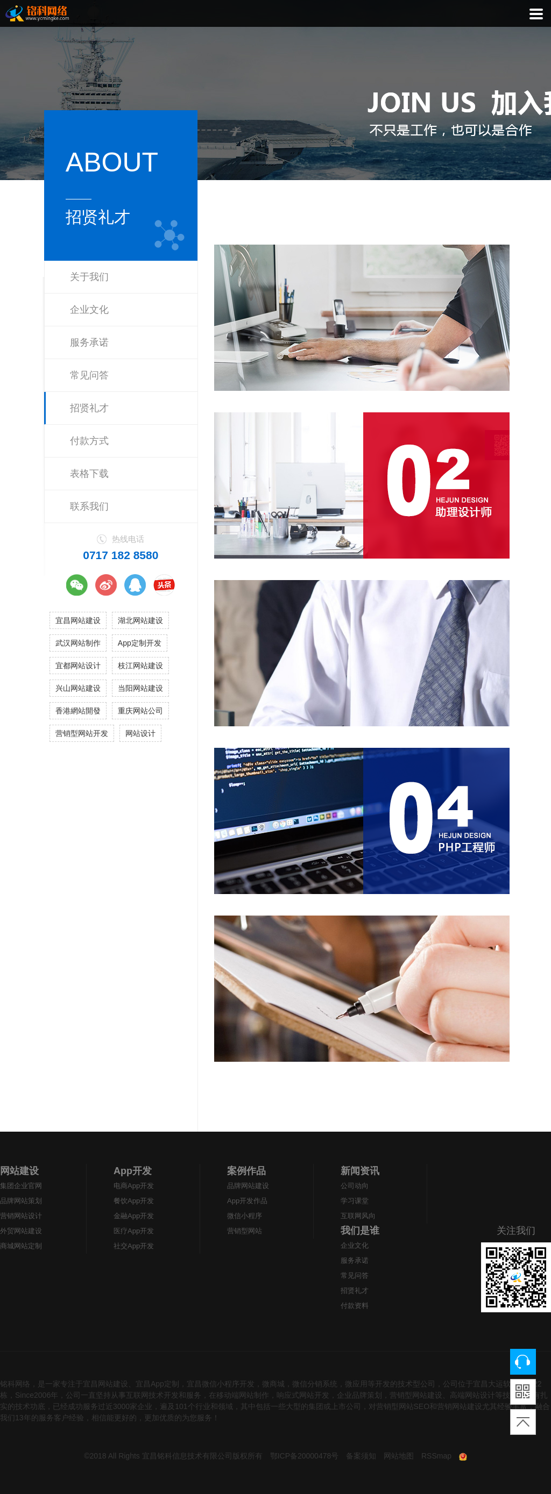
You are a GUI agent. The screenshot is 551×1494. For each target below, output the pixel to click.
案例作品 (246, 1171)
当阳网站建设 (140, 688)
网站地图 (399, 1456)
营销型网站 (244, 1231)
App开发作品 (247, 1201)
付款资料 (355, 1306)
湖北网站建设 (140, 620)
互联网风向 (358, 1216)
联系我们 (89, 506)
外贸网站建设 (21, 1231)
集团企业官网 (21, 1186)
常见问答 (89, 375)
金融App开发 (134, 1216)
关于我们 (89, 276)
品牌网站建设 (248, 1186)
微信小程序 (244, 1216)
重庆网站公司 (140, 710)
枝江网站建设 (140, 665)
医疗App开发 (134, 1231)
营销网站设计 (21, 1216)
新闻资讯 (360, 1171)
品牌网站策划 (21, 1201)
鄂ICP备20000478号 (304, 1456)
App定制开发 (139, 643)
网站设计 (140, 733)
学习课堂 (355, 1201)
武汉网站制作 (78, 643)
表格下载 (89, 473)
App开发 (133, 1171)
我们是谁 (360, 1230)
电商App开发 (134, 1186)
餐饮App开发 (134, 1201)
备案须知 (361, 1456)
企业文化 (89, 309)
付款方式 (89, 440)
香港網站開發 (78, 710)
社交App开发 (134, 1246)
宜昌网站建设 (78, 620)
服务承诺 (89, 342)
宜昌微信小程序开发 (221, 1383)
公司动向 (355, 1186)
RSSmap (436, 1456)
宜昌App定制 (157, 1383)
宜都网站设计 (78, 665)
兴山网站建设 (78, 688)
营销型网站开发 (81, 733)
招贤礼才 (89, 408)
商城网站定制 (21, 1246)
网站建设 (19, 1171)
